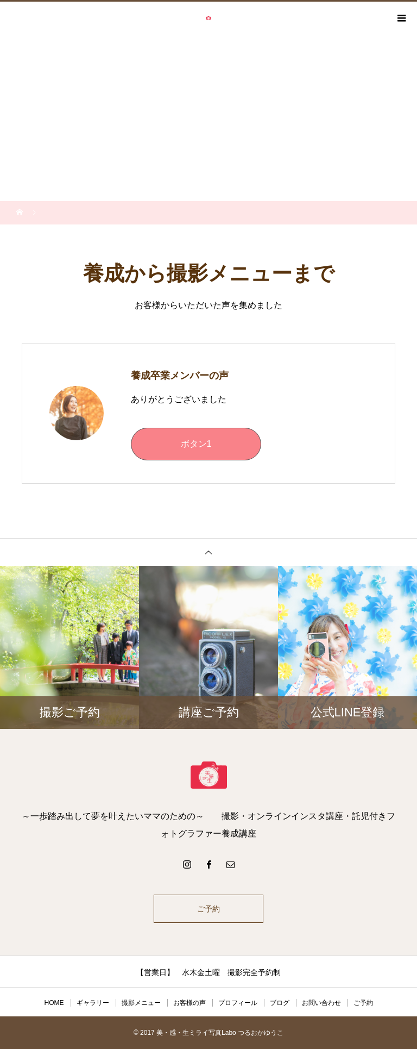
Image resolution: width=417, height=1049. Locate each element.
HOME (54, 1003)
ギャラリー (93, 1003)
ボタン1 (196, 443)
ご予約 (208, 908)
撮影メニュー (141, 1003)
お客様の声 (189, 1003)
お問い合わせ (321, 1003)
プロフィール (237, 1003)
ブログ (279, 1003)
